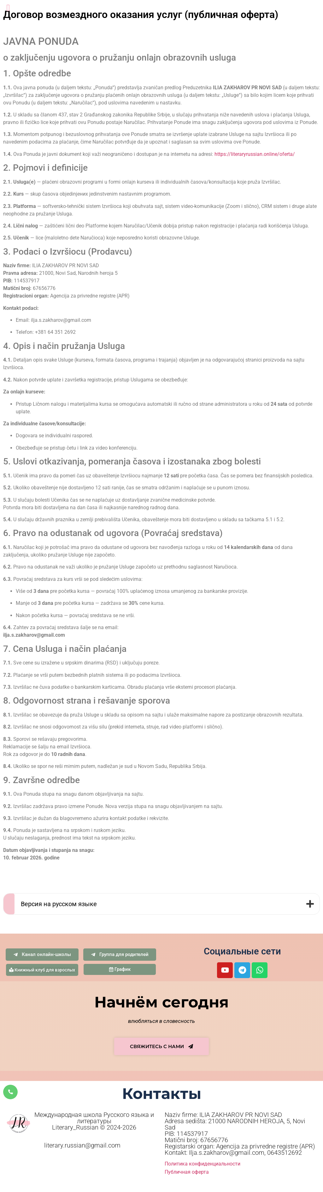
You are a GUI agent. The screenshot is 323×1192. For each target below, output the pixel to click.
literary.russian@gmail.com (82, 1145)
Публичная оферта (187, 1172)
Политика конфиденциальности (202, 1164)
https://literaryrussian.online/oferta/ (254, 154)
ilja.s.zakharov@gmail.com (61, 320)
